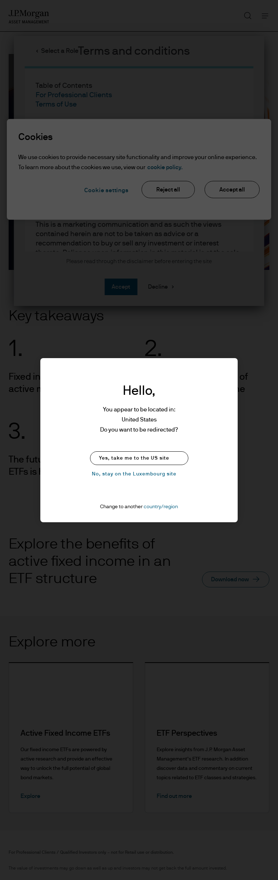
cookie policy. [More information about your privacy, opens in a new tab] (165, 167)
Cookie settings (106, 190)
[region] (139, 169)
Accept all (232, 189)
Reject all (168, 189)
